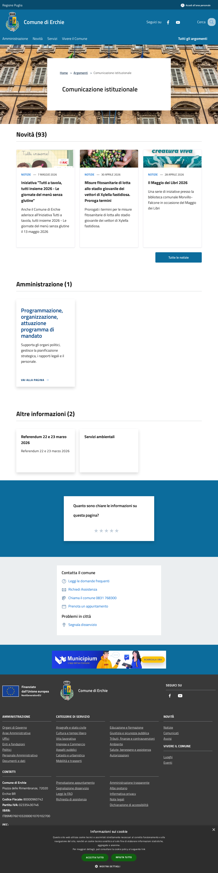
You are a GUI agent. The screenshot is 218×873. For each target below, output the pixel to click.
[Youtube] (174, 22)
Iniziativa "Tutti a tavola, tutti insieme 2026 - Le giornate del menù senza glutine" (41, 191)
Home (64, 72)
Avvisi (168, 738)
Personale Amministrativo (19, 755)
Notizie (26, 174)
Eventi (168, 762)
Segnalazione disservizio (72, 788)
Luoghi (168, 757)
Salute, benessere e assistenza (130, 749)
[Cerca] (211, 22)
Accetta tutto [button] (95, 857)
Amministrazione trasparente (129, 782)
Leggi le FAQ (64, 793)
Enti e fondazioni (13, 744)
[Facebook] (164, 22)
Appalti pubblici (66, 749)
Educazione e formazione (126, 727)
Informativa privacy (123, 793)
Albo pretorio (118, 788)
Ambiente (116, 744)
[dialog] (109, 849)
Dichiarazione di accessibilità (129, 804)
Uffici (5, 738)
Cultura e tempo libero (71, 733)
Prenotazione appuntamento (75, 782)
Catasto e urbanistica (70, 755)
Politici (6, 749)
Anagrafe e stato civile (71, 727)
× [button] (213, 829)
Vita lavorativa (66, 738)
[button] (109, 866)
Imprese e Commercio (70, 744)
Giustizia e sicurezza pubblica (129, 733)
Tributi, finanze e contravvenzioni (132, 738)
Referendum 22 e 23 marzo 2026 (44, 440)
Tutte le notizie (178, 257)
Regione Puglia (12, 5)
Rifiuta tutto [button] (124, 857)
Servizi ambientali (99, 437)
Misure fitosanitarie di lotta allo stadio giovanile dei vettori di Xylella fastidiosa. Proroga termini (107, 191)
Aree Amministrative (16, 733)
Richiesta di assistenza (71, 799)
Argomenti (81, 72)
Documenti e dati (13, 760)
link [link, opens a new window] (143, 849)
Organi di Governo (14, 727)
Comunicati (171, 733)
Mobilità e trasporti (69, 760)
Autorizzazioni (119, 755)
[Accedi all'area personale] (196, 5)
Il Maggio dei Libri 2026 (167, 182)
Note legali (117, 799)
